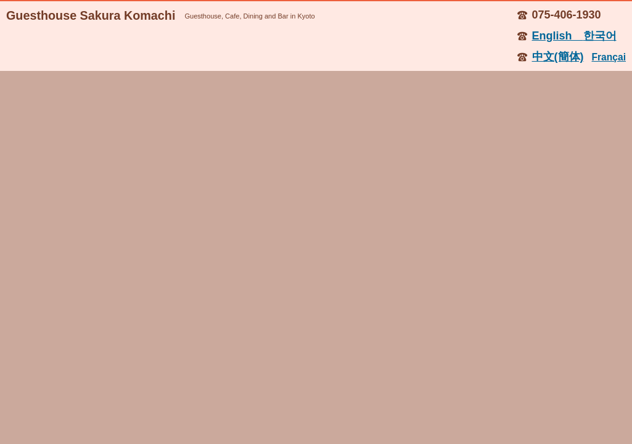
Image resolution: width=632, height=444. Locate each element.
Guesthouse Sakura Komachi (90, 15)
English (557, 36)
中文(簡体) (558, 57)
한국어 (600, 36)
